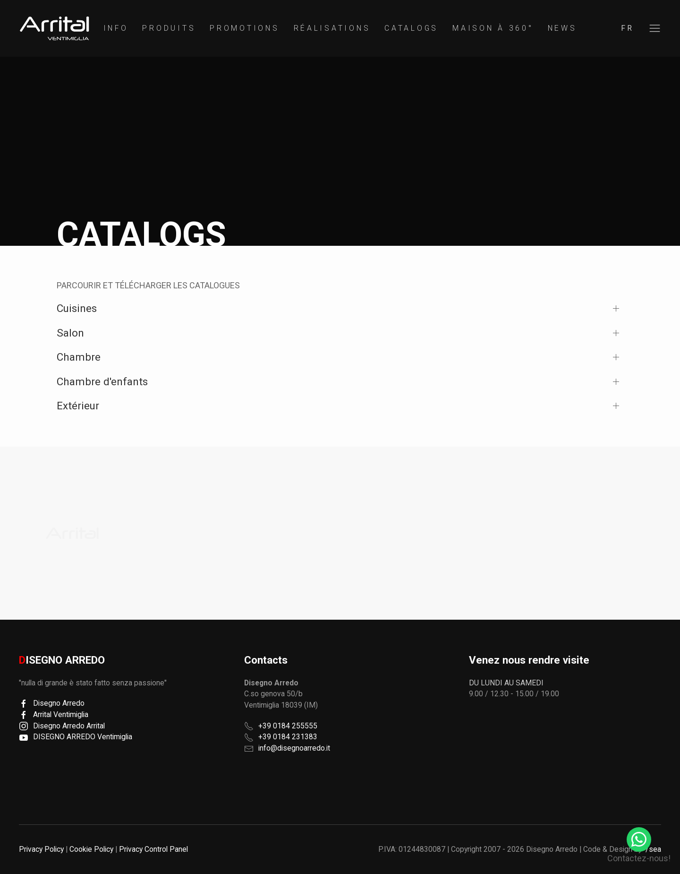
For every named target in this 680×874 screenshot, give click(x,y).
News (562, 28)
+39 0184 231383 (287, 736)
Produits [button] (169, 28)
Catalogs (411, 28)
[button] (654, 28)
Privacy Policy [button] (41, 849)
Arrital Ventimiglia (53, 714)
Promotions (244, 28)
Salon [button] (70, 333)
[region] (54, 28)
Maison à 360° (492, 28)
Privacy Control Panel (153, 849)
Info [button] (115, 28)
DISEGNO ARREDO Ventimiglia (75, 736)
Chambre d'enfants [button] (102, 381)
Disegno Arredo (52, 703)
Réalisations (332, 28)
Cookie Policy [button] (91, 849)
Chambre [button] (79, 357)
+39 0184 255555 (287, 725)
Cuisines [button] (77, 308)
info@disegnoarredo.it (294, 748)
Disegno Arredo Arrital (62, 725)
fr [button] (627, 28)
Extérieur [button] (78, 405)
